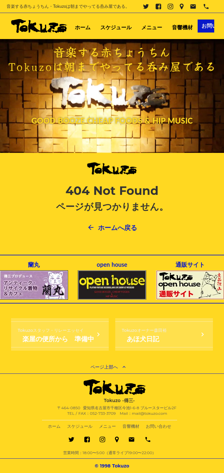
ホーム (83, 27)
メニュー (151, 27)
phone (206, 6)
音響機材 (182, 27)
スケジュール (116, 27)
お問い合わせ (158, 426)
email (193, 6)
